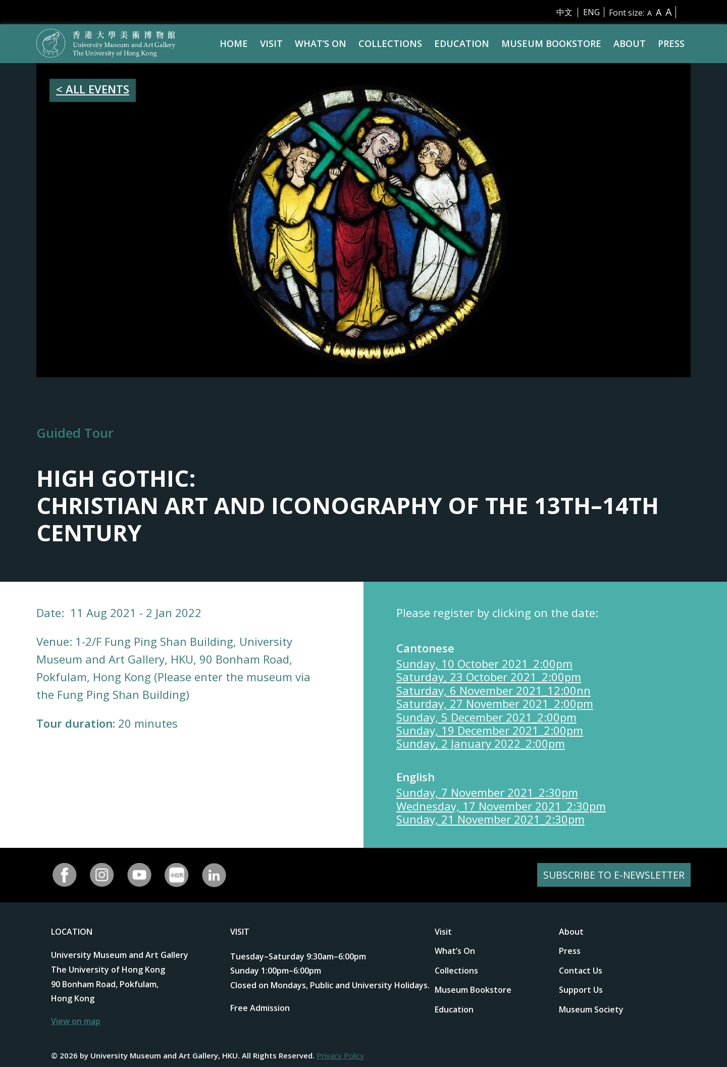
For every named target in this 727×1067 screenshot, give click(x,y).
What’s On (320, 43)
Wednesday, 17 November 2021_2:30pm (501, 806)
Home (234, 43)
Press (671, 43)
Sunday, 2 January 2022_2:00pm (480, 743)
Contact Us (580, 970)
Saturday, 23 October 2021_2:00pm (488, 676)
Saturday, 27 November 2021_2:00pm (494, 703)
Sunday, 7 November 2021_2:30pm (487, 792)
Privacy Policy (340, 1055)
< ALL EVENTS (92, 88)
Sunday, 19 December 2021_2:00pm (489, 730)
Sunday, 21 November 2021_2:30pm (490, 819)
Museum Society (591, 1009)
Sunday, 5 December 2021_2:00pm (486, 717)
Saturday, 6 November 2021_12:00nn (493, 690)
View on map (75, 1021)
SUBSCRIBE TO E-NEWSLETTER (612, 875)
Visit (271, 43)
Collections (390, 43)
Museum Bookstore (551, 43)
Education (461, 43)
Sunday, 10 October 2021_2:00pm (484, 663)
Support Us (581, 989)
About (629, 43)
